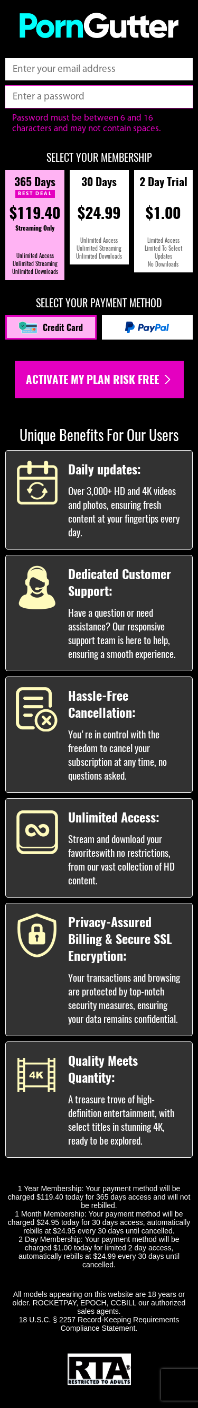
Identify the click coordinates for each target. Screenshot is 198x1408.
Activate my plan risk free (99, 379)
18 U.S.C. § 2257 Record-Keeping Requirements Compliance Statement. (99, 1323)
